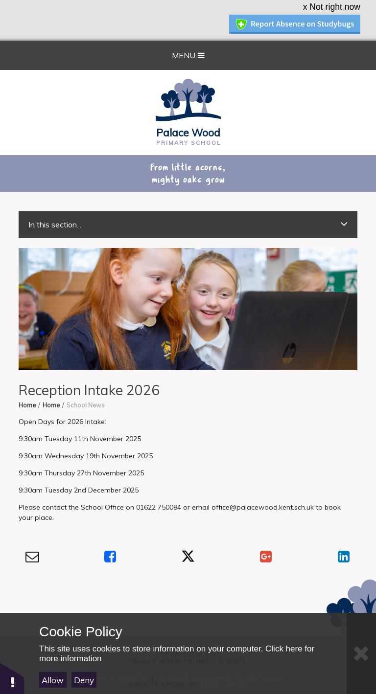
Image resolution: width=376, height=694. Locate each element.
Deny (84, 680)
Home (27, 393)
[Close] (361, 653)
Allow (53, 680)
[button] (12, 678)
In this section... (187, 212)
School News (86, 393)
